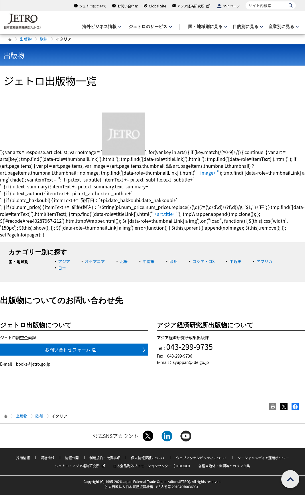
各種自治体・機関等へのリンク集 (224, 465)
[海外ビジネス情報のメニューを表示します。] (101, 26)
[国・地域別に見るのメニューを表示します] (207, 26)
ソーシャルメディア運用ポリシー (263, 457)
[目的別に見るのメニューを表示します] (247, 26)
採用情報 (23, 457)
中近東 (235, 261)
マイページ (231, 5)
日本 (62, 268)
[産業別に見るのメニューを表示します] (283, 26)
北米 (124, 261)
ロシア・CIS (203, 261)
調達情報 (47, 457)
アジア (64, 261)
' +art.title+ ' (165, 213)
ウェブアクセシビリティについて (201, 457)
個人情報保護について (148, 457)
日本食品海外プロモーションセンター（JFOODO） (152, 465)
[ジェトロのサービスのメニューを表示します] (150, 26)
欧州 (44, 39)
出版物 (26, 39)
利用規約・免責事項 (104, 457)
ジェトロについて (93, 5)
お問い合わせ (127, 5)
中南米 (149, 261)
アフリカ (264, 261)
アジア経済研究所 (194, 5)
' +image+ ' (206, 172)
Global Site (157, 5)
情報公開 (72, 457)
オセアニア (95, 261)
